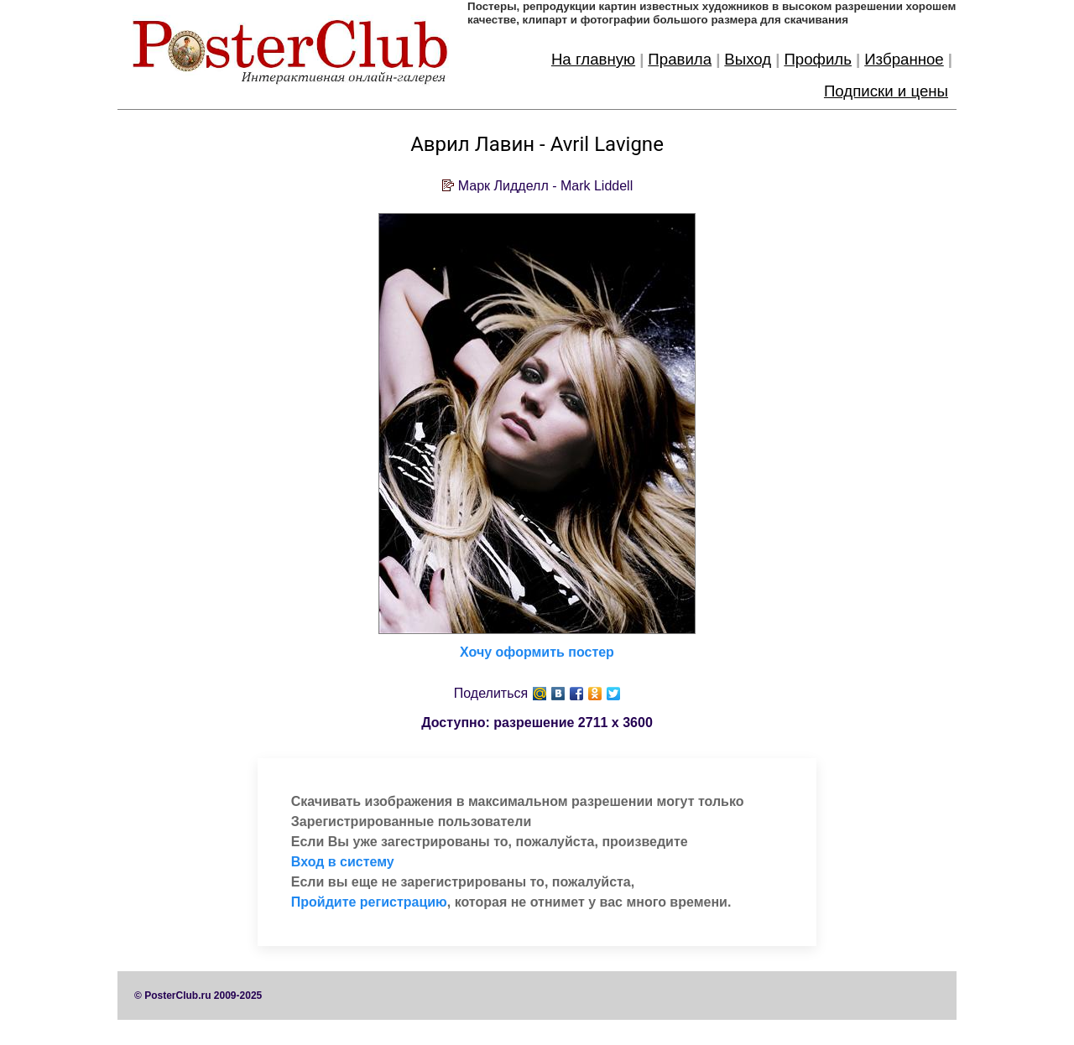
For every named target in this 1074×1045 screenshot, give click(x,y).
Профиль (818, 59)
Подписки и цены (886, 91)
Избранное (904, 59)
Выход (747, 59)
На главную (593, 59)
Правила (680, 59)
